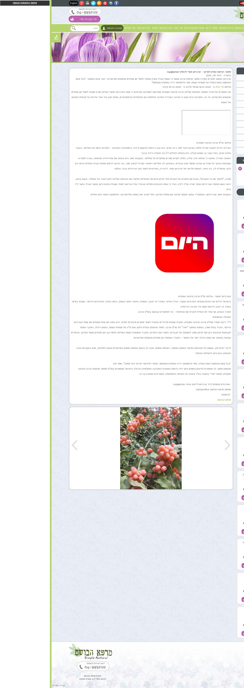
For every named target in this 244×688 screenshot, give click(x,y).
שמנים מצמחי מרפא (215, 84)
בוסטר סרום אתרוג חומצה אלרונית (201, 544)
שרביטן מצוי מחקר (110, 28)
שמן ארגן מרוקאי (202, 237)
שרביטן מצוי (92, 28)
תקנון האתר (218, 150)
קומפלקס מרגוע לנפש (199, 271)
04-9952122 (35, 12)
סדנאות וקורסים (217, 117)
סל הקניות (78, 28)
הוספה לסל (212, 226)
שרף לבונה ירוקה (202, 610)
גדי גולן (168, 87)
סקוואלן (206, 508)
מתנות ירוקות (218, 130)
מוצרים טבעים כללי (215, 97)
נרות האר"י (219, 137)
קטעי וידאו (160, 28)
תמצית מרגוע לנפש (201, 304)
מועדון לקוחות (63, 28)
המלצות (220, 143)
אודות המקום (190, 28)
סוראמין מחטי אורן (201, 474)
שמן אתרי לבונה (202, 440)
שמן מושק (205, 203)
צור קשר (126, 28)
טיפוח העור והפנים (215, 77)
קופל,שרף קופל (203, 576)
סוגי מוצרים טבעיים (206, 71)
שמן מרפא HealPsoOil (204, 408)
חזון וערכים (205, 28)
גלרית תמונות (174, 28)
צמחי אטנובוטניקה (142, 28)
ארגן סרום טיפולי (202, 338)
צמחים (221, 110)
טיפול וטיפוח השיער (214, 90)
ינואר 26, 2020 (162, 75)
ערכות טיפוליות (217, 104)
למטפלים (220, 123)
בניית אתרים (7, 685)
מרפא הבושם (219, 28)
